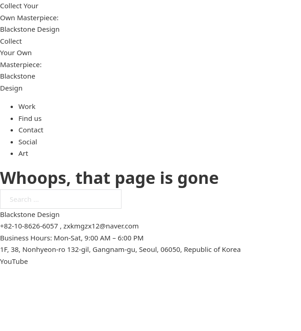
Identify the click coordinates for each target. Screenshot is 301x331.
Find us (30, 118)
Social (27, 141)
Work (26, 106)
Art (23, 153)
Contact (30, 129)
